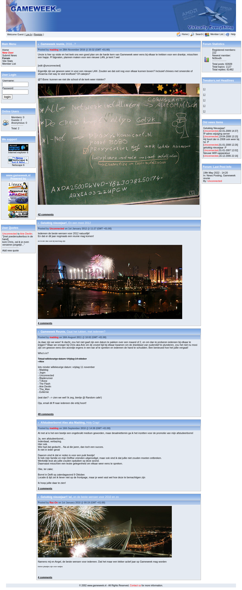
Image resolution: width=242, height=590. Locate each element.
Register (38, 34)
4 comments (45, 323)
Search (196, 34)
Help (230, 34)
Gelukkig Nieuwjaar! (214, 128)
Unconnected (57, 228)
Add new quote (10, 250)
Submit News (9, 55)
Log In (29, 34)
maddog (54, 49)
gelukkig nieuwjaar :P (215, 147)
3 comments (45, 488)
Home (182, 34)
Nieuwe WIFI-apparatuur (216, 153)
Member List (214, 34)
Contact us (135, 585)
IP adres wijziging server (216, 133)
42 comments (46, 214)
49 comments (46, 414)
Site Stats (7, 61)
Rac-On (54, 502)
